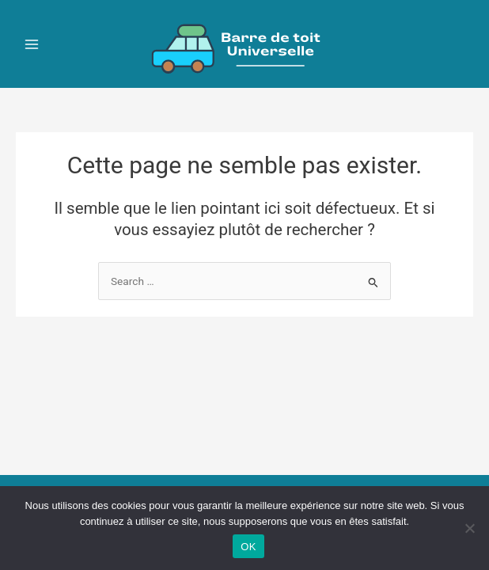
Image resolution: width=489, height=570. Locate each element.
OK (248, 547)
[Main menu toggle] (32, 44)
